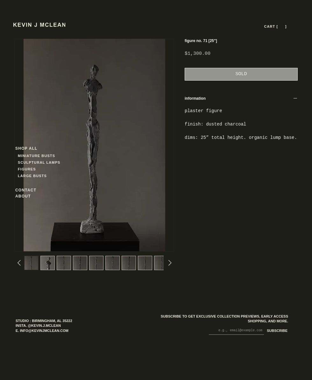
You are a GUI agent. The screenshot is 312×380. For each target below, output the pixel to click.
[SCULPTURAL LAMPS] (40, 162)
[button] (281, 26)
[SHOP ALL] (38, 148)
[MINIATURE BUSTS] (60, 155)
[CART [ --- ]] (276, 26)
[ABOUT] (31, 196)
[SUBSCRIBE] (276, 331)
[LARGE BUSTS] (34, 175)
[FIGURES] (36, 169)
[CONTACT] (31, 190)
